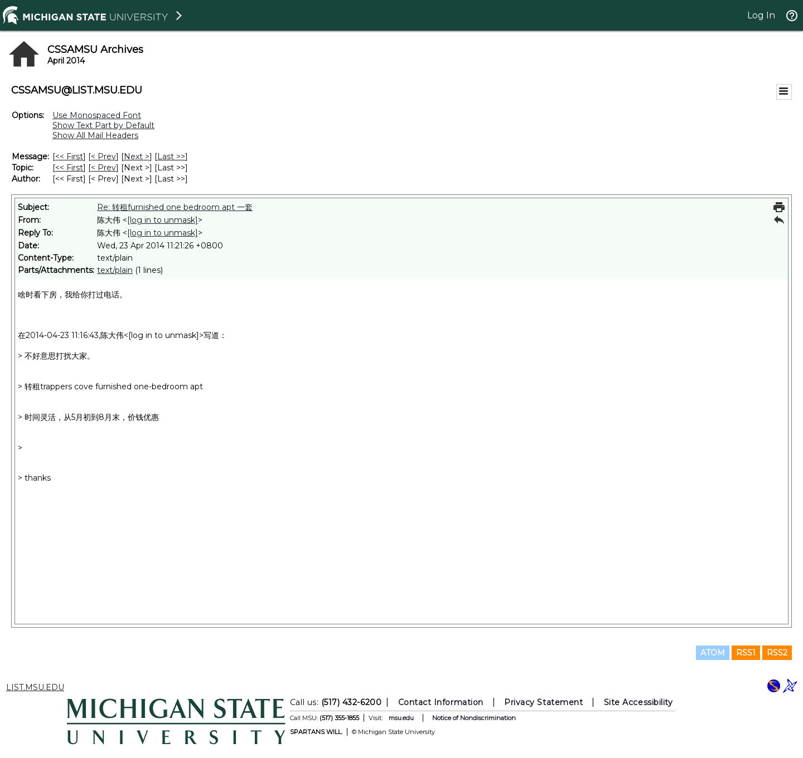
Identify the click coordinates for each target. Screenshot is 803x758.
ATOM (712, 653)
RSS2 (777, 653)
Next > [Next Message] (136, 156)
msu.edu (401, 718)
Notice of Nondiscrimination (474, 718)
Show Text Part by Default (103, 125)
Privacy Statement (543, 702)
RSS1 (746, 653)
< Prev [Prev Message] (103, 156)
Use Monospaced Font (96, 115)
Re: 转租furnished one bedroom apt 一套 (175, 207)
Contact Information (440, 702)
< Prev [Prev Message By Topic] (103, 168)
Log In (761, 15)
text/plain (115, 270)
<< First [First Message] (69, 156)
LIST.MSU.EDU (35, 687)
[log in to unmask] (162, 220)
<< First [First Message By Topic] (69, 168)
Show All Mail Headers (95, 135)
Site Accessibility (638, 702)
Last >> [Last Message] (171, 156)
